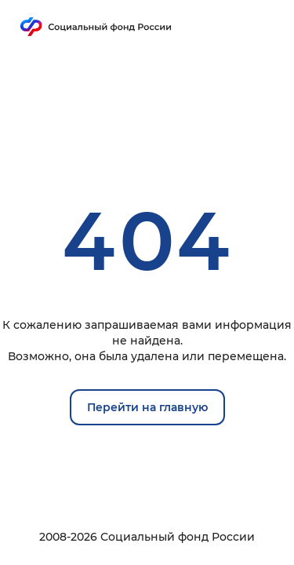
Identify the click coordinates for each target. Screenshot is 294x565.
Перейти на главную (147, 407)
